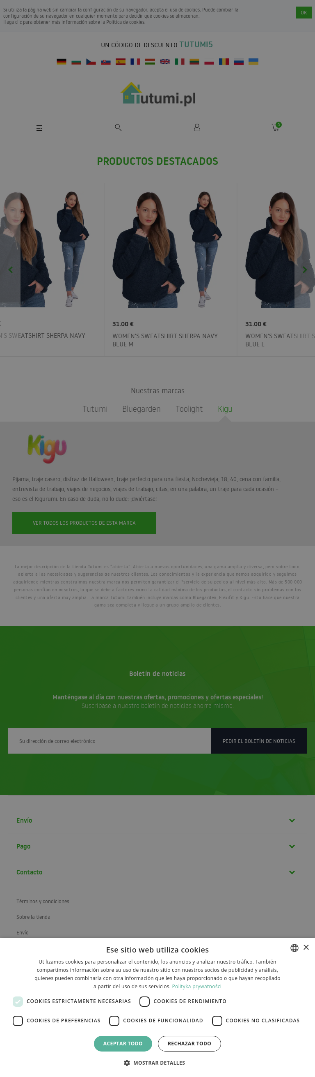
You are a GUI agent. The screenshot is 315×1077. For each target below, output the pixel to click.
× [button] (306, 948)
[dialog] (157, 1007)
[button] (157, 1062)
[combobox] (294, 948)
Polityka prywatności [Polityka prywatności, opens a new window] (196, 986)
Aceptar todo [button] (123, 1043)
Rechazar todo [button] (189, 1043)
